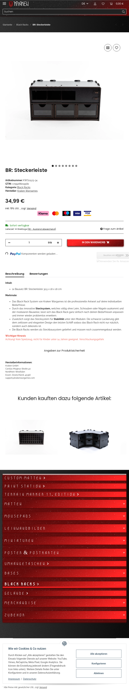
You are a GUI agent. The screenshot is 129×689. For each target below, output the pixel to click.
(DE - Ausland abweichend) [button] (42, 229)
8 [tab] (76, 166)
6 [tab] (70, 166)
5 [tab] (66, 166)
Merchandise (20, 602)
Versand (31, 208)
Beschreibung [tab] (14, 274)
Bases (11, 573)
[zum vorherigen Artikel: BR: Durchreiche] (116, 24)
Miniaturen (19, 540)
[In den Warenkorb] (8, 39)
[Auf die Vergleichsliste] (108, 47)
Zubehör (14, 615)
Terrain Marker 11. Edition (40, 494)
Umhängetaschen (25, 563)
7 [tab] (73, 166)
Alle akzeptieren (98, 654)
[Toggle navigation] (4, 2)
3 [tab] (59, 166)
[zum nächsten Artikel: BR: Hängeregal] (122, 24)
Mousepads (17, 516)
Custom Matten (23, 478)
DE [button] (83, 4)
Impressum (14, 679)
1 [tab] (53, 166)
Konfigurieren (99, 663)
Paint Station (23, 486)
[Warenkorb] (116, 3)
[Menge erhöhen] (58, 242)
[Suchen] (62, 12)
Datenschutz (29, 679)
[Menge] (29, 242)
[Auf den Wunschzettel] (116, 47)
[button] (95, 3)
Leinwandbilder (25, 528)
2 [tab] (56, 166)
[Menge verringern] (9, 242)
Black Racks (23, 187)
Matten (13, 504)
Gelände (15, 593)
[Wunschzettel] (103, 3)
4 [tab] (63, 166)
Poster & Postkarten (31, 552)
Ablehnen (99, 673)
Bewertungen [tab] (39, 274)
